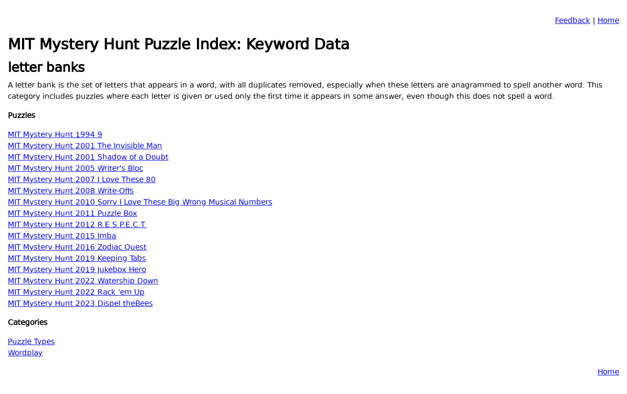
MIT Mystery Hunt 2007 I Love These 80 (82, 180)
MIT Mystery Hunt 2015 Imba (62, 236)
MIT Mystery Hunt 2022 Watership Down (83, 281)
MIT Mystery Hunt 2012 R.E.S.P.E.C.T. (77, 225)
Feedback (572, 21)
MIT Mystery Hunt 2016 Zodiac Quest (77, 248)
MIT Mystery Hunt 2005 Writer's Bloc (75, 169)
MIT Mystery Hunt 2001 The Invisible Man (85, 146)
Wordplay (25, 353)
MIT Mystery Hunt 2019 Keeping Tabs (77, 259)
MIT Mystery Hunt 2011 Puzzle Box (72, 214)
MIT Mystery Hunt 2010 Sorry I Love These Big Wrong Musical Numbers (140, 203)
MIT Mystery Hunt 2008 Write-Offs (71, 191)
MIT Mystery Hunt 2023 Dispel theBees (80, 304)
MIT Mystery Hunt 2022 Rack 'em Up (76, 293)
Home (608, 21)
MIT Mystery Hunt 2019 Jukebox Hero (77, 270)
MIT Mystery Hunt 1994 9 (55, 135)
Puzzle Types (31, 342)
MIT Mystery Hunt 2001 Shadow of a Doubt (88, 157)
